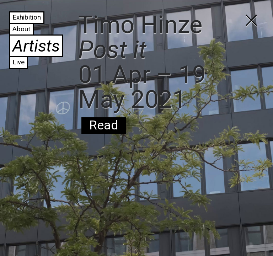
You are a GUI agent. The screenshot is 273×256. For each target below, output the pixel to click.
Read (103, 125)
